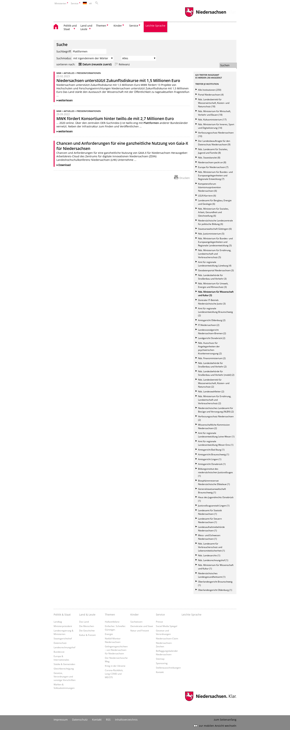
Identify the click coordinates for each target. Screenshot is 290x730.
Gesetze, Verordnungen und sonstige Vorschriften (64, 676)
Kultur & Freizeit (87, 634)
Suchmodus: (64, 58)
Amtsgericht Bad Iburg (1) (211, 449)
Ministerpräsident (63, 626)
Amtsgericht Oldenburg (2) (211, 320)
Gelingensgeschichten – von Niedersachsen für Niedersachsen (116, 650)
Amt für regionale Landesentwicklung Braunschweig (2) (215, 312)
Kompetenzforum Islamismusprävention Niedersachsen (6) (209, 187)
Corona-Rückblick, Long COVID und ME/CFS (114, 674)
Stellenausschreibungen (168, 667)
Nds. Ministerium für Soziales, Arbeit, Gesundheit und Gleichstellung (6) (213, 212)
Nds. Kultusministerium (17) (212, 119)
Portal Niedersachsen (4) (211, 94)
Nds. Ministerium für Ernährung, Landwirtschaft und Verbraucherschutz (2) (214, 400)
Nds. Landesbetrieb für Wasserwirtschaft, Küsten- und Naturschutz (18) (213, 103)
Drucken (184, 178)
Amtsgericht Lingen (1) (209, 459)
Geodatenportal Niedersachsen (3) (216, 270)
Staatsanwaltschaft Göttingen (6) (215, 228)
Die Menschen (86, 626)
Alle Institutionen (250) (209, 89)
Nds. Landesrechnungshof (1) (213, 560)
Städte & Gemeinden (64, 664)
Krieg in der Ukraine (115, 665)
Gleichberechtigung (64, 668)
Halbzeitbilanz (112, 621)
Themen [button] (101, 25)
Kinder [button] (118, 25)
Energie (109, 634)
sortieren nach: (65, 64)
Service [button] (133, 25)
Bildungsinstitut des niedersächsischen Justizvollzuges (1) (215, 472)
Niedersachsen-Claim (167, 638)
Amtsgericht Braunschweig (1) (213, 454)
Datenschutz (60, 642)
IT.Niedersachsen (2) (208, 325)
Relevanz (124, 64)
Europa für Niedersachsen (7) (213, 167)
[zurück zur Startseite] (58, 27)
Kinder (134, 614)
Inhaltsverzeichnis (126, 719)
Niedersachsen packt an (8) (212, 162)
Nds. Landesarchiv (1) (209, 555)
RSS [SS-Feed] (108, 719)
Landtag (58, 621)
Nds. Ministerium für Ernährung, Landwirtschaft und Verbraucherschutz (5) (214, 254)
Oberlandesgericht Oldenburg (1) (215, 590)
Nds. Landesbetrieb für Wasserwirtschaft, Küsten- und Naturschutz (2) (213, 383)
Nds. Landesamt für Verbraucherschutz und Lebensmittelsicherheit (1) (211, 547)
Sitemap (160, 658)
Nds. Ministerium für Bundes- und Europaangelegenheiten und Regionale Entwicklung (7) (215, 175)
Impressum (61, 719)
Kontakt (160, 672)
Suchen (225, 65)
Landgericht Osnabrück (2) (211, 338)
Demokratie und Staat (141, 626)
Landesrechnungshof (64, 647)
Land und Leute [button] (86, 27)
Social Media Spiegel (166, 626)
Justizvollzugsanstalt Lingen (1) (214, 505)
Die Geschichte (87, 630)
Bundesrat (59, 651)
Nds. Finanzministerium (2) (212, 358)
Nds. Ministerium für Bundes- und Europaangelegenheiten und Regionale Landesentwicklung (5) (215, 242)
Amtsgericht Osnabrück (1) (212, 464)
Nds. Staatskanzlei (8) (209, 157)
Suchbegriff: (63, 51)
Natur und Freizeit (139, 630)
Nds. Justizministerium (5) (211, 233)
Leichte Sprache (155, 25)
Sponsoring (162, 663)
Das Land (84, 621)
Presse (159, 621)
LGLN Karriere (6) (207, 195)
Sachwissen (136, 621)
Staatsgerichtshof (63, 638)
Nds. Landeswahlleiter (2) (211, 391)
